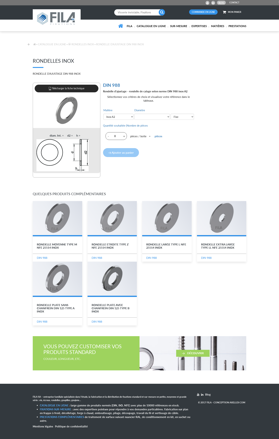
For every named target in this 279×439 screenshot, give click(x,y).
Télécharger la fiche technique (66, 88)
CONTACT (234, 2)
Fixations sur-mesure (55, 409)
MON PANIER (232, 12)
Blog (221, 3)
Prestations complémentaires (62, 417)
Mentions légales (43, 426)
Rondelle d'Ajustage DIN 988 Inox (120, 44)
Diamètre (139, 110)
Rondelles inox (81, 44)
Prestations (237, 26)
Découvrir (193, 353)
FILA (129, 26)
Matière (107, 110)
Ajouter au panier (121, 152)
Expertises (199, 26)
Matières (217, 26)
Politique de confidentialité (71, 426)
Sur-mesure (178, 26)
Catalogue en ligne (151, 26)
